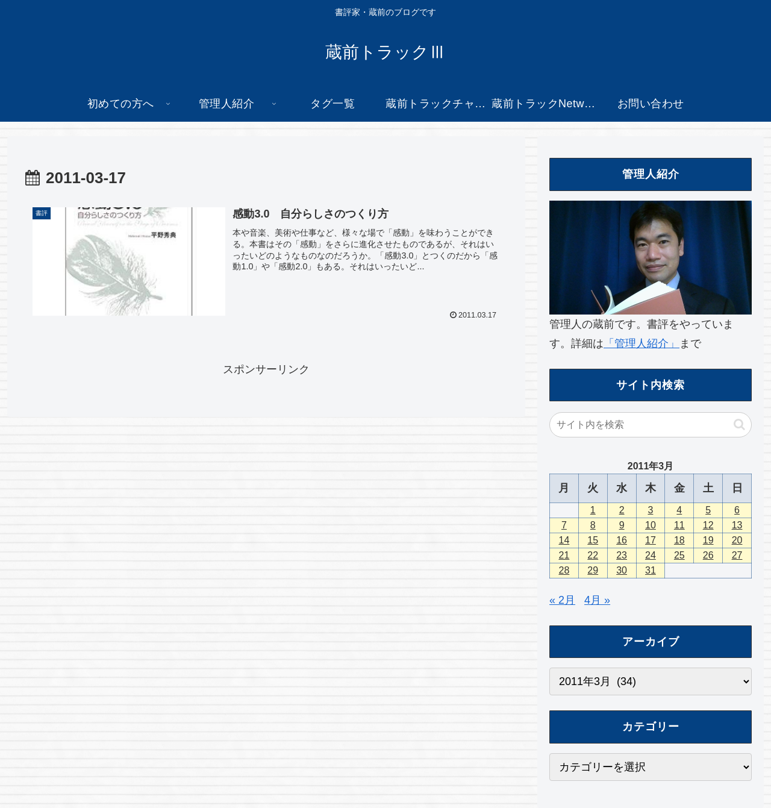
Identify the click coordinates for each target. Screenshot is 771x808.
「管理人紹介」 (641, 343)
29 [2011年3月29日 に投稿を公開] (592, 570)
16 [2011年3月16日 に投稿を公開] (621, 540)
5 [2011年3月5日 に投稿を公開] (708, 510)
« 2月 (562, 600)
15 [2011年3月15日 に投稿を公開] (592, 540)
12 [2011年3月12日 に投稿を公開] (708, 525)
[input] (650, 424)
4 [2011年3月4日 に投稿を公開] (679, 510)
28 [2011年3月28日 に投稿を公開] (564, 570)
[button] (739, 424)
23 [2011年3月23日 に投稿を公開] (621, 555)
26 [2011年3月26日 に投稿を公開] (708, 555)
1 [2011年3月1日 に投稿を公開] (593, 510)
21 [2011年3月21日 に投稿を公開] (564, 555)
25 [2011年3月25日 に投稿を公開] (679, 555)
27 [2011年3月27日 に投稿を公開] (737, 555)
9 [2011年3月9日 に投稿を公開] (622, 525)
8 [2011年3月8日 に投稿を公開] (593, 525)
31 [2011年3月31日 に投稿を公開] (650, 570)
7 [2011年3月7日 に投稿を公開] (564, 525)
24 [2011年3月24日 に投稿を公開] (650, 555)
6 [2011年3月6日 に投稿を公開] (737, 510)
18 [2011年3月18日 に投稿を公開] (679, 540)
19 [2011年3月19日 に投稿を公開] (708, 540)
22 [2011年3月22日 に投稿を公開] (592, 555)
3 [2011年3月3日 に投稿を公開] (651, 510)
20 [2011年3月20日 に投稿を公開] (737, 540)
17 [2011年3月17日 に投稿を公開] (650, 540)
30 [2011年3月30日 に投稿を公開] (621, 570)
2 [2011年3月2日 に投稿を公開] (622, 510)
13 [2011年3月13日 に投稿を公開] (737, 525)
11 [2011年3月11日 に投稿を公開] (679, 525)
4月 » (597, 600)
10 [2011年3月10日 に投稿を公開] (650, 525)
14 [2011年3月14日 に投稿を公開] (564, 540)
